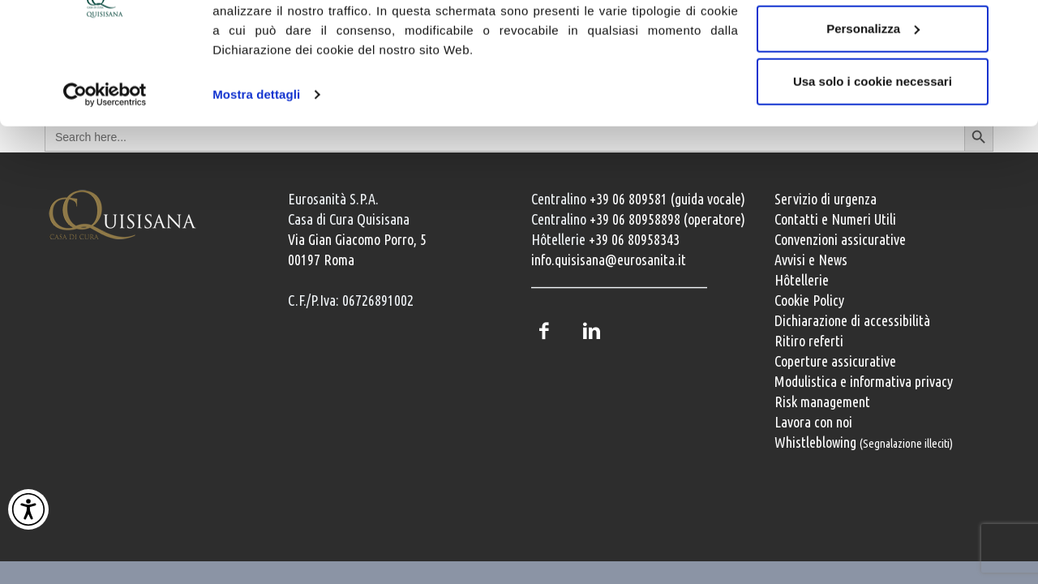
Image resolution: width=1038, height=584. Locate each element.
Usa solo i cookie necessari (872, 149)
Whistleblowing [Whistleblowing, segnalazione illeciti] (863, 442)
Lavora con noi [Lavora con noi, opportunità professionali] (813, 422)
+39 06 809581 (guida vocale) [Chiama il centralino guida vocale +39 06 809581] (667, 199)
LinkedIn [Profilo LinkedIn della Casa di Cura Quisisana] (591, 331)
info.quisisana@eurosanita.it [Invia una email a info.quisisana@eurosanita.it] (608, 259)
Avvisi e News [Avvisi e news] (810, 259)
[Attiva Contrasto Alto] (28, 509)
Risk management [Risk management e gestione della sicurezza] (822, 401)
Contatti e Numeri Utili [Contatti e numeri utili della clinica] (835, 219)
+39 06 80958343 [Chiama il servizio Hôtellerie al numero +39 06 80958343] (634, 239)
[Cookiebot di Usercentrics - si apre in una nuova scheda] (105, 162)
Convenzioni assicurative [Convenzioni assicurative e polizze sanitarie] (840, 239)
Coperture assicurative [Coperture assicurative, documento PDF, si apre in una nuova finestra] (835, 361)
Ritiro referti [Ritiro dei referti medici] (808, 341)
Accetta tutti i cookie (873, 42)
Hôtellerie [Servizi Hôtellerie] (801, 280)
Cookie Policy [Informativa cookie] (809, 300)
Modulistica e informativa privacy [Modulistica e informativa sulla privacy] (863, 381)
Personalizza (873, 96)
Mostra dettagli (256, 162)
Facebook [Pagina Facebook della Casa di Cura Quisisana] (543, 331)
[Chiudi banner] (1013, 25)
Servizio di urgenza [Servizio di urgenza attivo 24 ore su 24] (825, 199)
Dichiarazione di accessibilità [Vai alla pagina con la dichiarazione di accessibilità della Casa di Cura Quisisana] (852, 320)
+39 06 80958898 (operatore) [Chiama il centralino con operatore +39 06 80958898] (667, 219)
